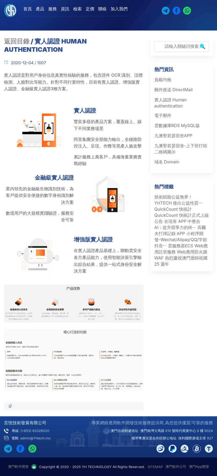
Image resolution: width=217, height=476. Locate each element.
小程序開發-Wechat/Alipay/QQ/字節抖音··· (180, 239)
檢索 (77, 8)
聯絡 (102, 8)
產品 (40, 8)
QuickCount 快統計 (173, 209)
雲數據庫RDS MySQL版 (177, 125)
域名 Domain (166, 162)
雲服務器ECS (180, 245)
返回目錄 (16, 41)
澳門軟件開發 (18, 466)
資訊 (65, 8)
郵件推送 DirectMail (173, 89)
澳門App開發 (199, 466)
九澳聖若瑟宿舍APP (173, 135)
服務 (52, 8)
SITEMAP (155, 467)
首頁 (27, 8)
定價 (90, 8)
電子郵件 (162, 115)
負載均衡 (162, 79)
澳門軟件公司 (176, 466)
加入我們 (119, 8)
